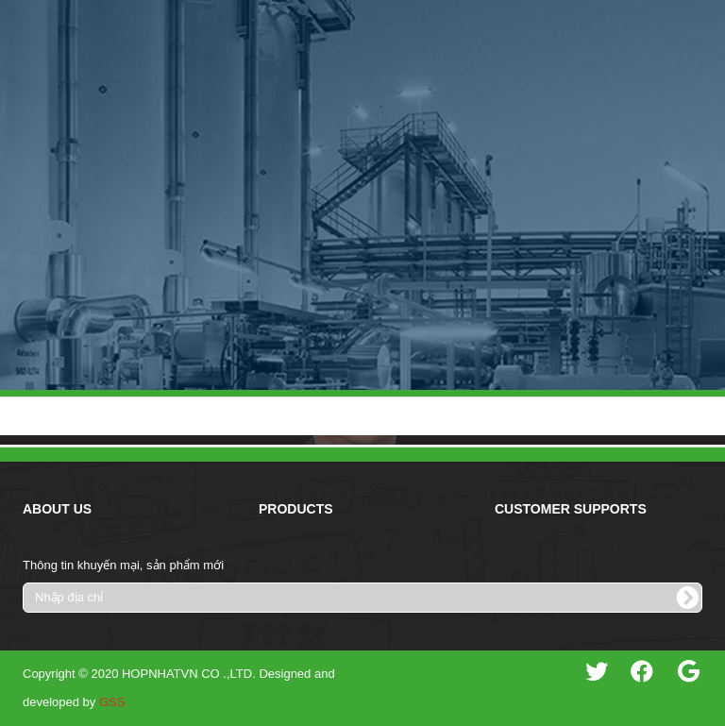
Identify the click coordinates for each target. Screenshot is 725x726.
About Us (57, 508)
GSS (112, 702)
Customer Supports (571, 508)
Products (296, 508)
